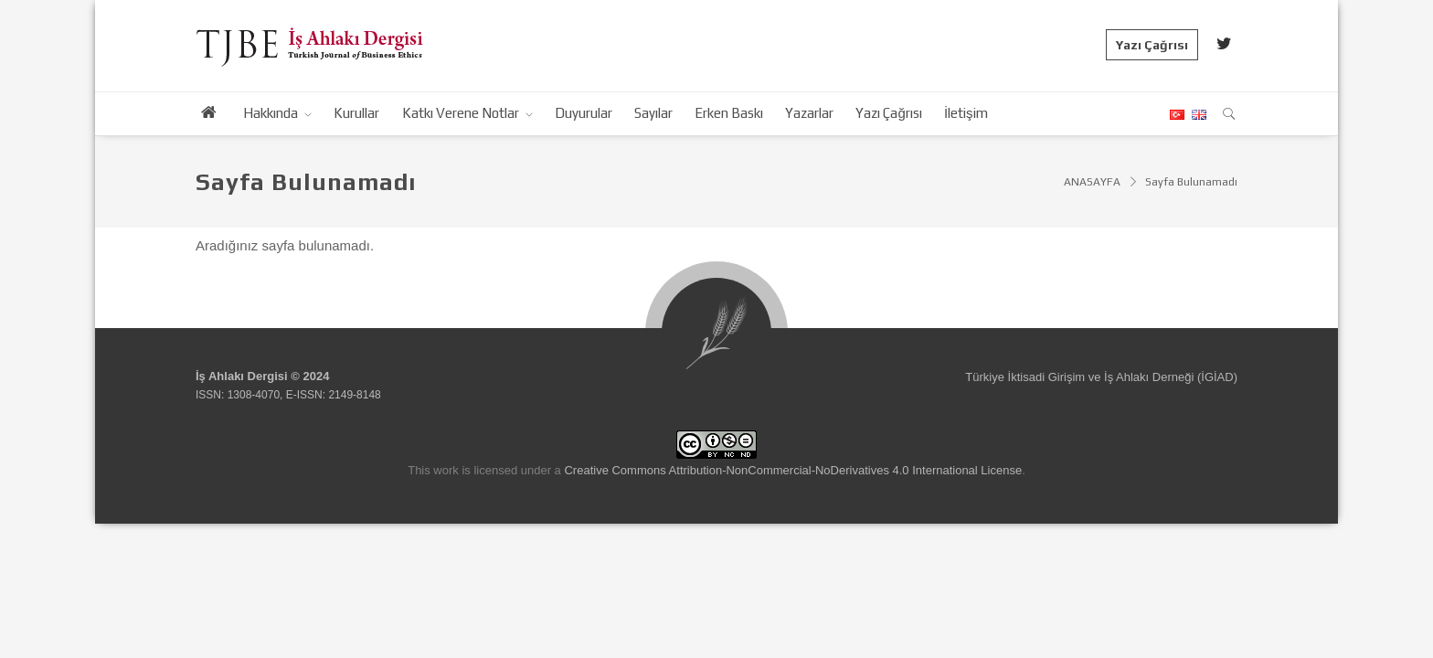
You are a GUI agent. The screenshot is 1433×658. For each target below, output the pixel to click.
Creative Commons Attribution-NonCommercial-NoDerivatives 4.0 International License (793, 470)
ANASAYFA (1092, 181)
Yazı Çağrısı (1152, 44)
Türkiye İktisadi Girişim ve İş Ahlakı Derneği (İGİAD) (1101, 377)
